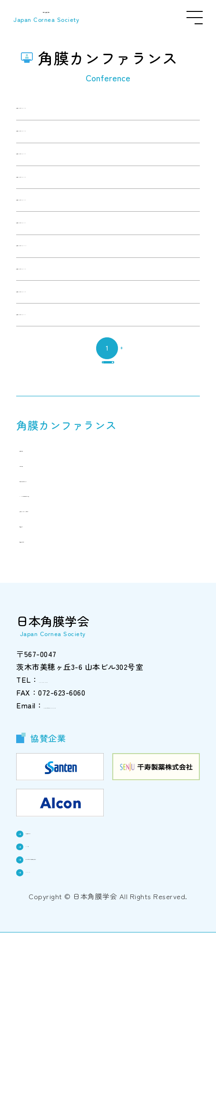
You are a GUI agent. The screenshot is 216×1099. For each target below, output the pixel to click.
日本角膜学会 (49, 18)
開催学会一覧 (49, 691)
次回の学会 (45, 600)
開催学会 (42, 676)
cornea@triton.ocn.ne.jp (85, 857)
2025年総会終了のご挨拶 (68, 645)
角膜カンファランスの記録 (71, 661)
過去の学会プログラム (64, 630)
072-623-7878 (62, 831)
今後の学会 (45, 615)
